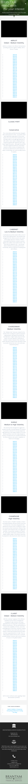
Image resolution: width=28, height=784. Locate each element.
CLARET (14, 616)
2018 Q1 (15, 157)
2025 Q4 (15, 98)
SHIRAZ (14, 425)
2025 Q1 (15, 93)
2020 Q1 (15, 62)
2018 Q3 (15, 160)
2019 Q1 (15, 163)
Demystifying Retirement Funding (15, 713)
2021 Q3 (15, 71)
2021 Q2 (15, 70)
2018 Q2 (15, 159)
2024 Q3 (15, 90)
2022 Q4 (15, 79)
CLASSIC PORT (14, 124)
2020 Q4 (15, 66)
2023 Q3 (15, 84)
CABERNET (14, 232)
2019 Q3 (15, 59)
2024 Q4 (15, 91)
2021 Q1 (15, 68)
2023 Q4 (15, 85)
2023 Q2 (15, 82)
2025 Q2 (15, 95)
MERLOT (14, 43)
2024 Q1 (15, 87)
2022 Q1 (15, 74)
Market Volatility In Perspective (14, 712)
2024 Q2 (15, 88)
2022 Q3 (15, 77)
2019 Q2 (15, 57)
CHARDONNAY (14, 329)
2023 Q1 (15, 81)
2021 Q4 (15, 73)
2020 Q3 (15, 65)
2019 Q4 (15, 60)
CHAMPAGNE (14, 519)
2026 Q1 (15, 99)
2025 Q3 (15, 96)
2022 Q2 (15, 76)
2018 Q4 (15, 162)
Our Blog (15, 715)
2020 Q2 (15, 63)
